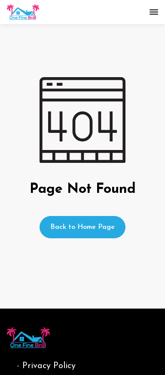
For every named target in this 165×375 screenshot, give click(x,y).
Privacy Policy (49, 366)
